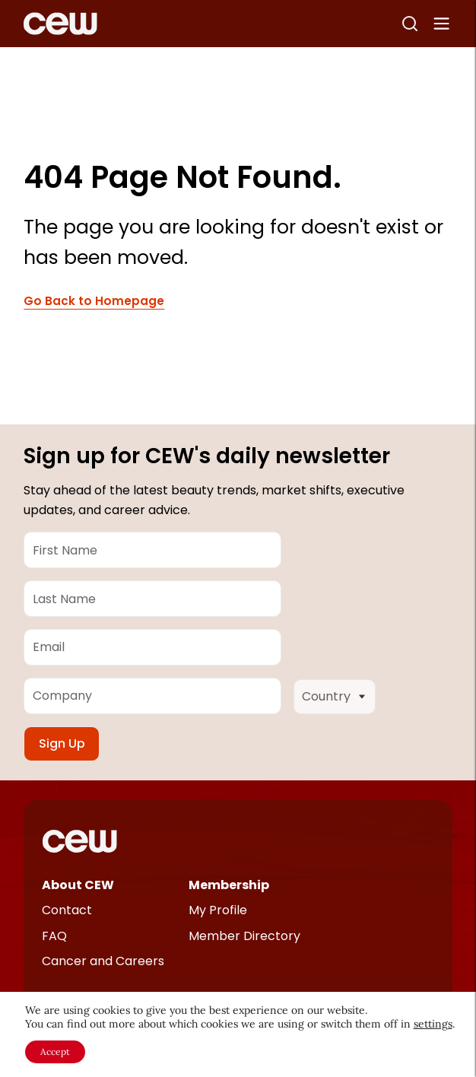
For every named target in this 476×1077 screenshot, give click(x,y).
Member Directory (244, 936)
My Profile (218, 910)
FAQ (54, 936)
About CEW (78, 885)
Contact (67, 910)
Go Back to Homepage (94, 301)
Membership (229, 885)
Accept (55, 1051)
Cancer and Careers (103, 961)
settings (433, 1024)
